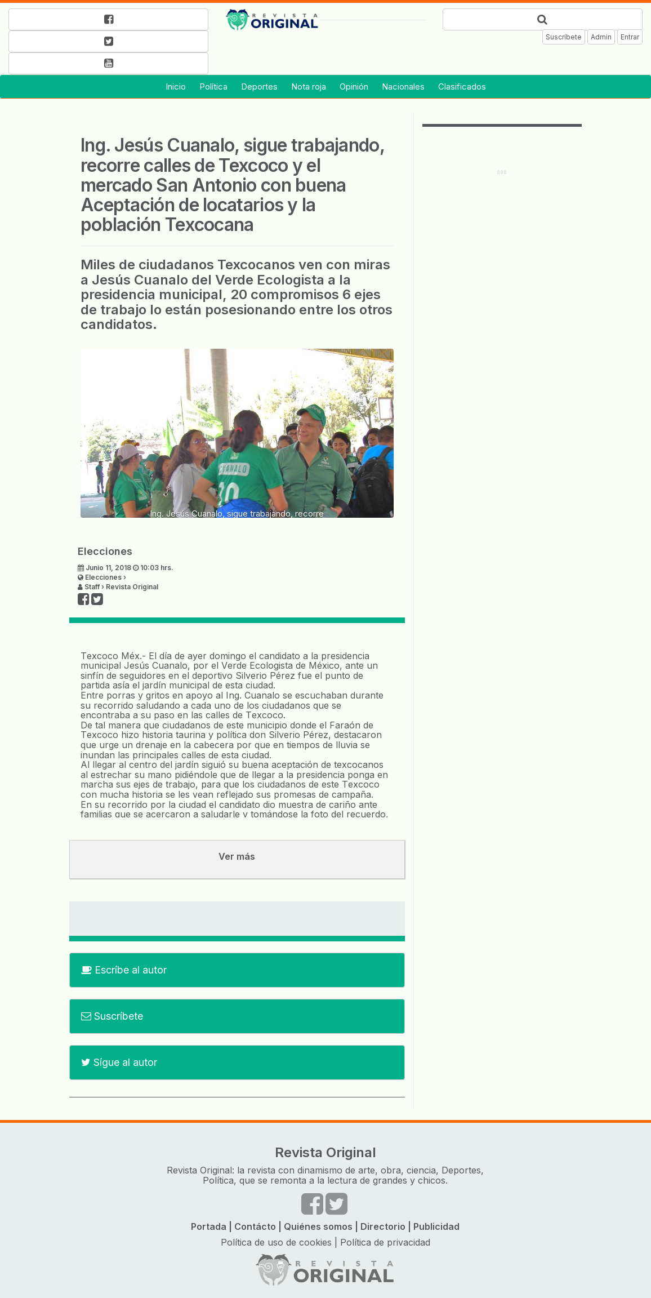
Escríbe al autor (124, 970)
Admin (601, 37)
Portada (208, 1226)
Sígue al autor (119, 1062)
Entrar (630, 37)
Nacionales (403, 86)
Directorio (382, 1226)
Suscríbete (564, 37)
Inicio (176, 86)
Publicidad (436, 1226)
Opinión (354, 86)
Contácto (255, 1226)
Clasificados (462, 86)
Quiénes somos (318, 1226)
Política (213, 86)
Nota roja (308, 86)
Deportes (259, 86)
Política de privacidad (385, 1242)
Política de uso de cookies (276, 1242)
